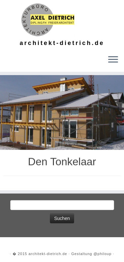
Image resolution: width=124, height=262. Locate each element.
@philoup (103, 254)
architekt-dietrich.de (47, 254)
